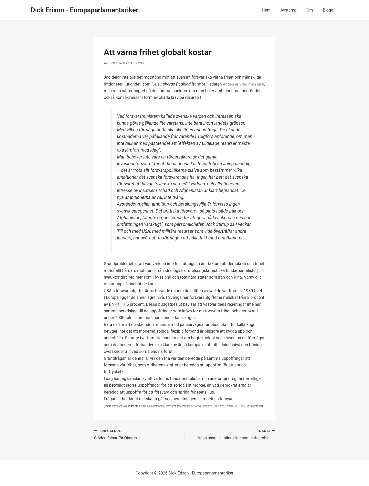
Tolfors (229, 406)
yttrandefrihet (254, 406)
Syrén (221, 406)
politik (142, 406)
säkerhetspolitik (156, 406)
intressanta (118, 406)
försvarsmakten (203, 406)
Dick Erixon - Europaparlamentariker (84, 10)
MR (237, 406)
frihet (242, 406)
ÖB (215, 406)
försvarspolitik (185, 406)
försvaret (171, 406)
